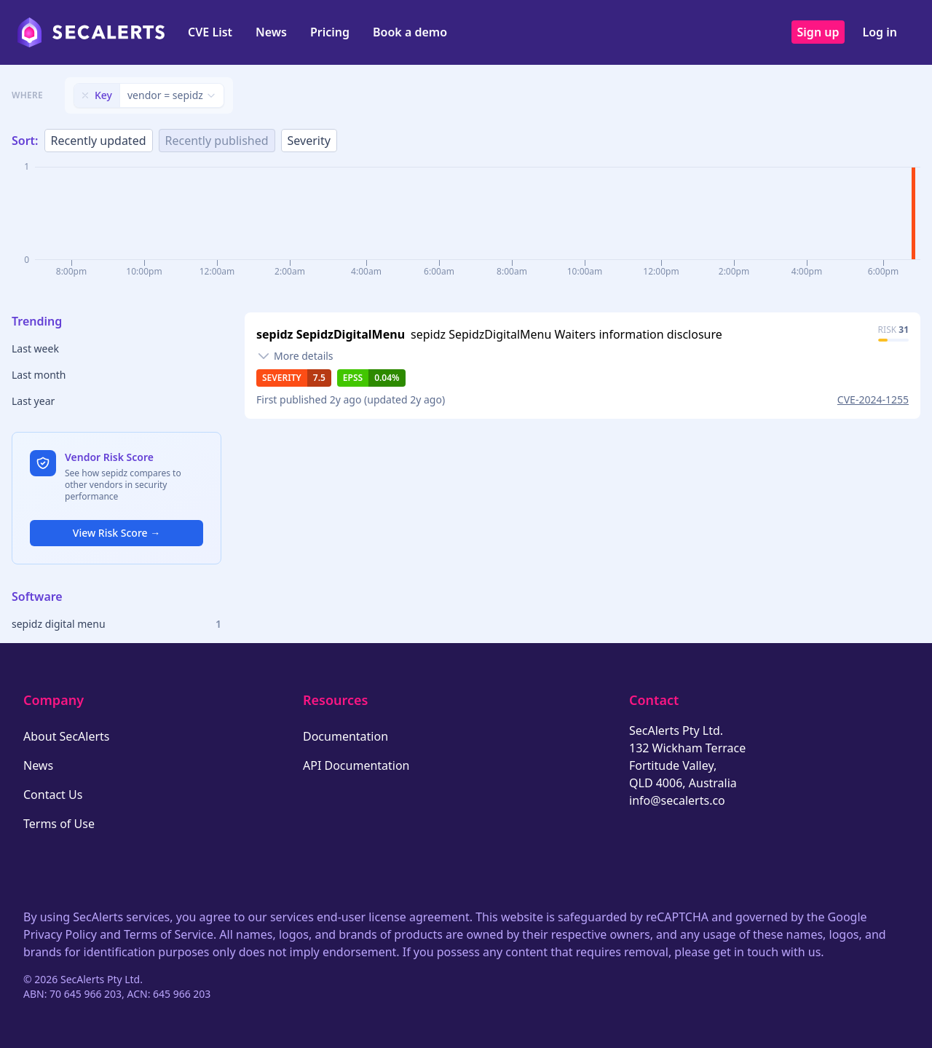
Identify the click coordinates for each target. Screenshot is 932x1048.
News (271, 32)
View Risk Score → (116, 533)
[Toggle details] (294, 356)
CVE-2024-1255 (873, 399)
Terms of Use (59, 824)
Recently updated (98, 141)
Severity (309, 141)
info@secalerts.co (677, 800)
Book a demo (410, 32)
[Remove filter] (85, 95)
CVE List (210, 32)
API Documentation (356, 765)
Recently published (217, 141)
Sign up (818, 32)
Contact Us (52, 795)
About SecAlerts (66, 736)
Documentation (345, 736)
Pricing (330, 32)
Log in (879, 32)
